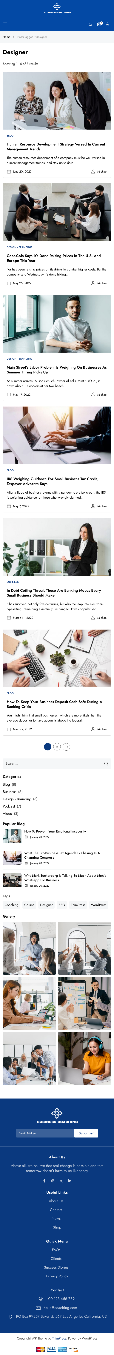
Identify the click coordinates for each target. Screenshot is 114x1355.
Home (6, 37)
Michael (102, 171)
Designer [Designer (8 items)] (46, 904)
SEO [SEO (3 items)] (62, 904)
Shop (57, 1227)
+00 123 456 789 (56, 1298)
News (56, 1218)
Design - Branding (19, 247)
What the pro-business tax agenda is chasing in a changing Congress (62, 855)
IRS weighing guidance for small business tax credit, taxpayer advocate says (52, 481)
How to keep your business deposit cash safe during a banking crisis (54, 704)
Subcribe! (86, 1133)
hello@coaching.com (56, 1307)
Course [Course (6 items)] (29, 904)
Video (7, 813)
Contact (56, 1209)
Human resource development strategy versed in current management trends (56, 147)
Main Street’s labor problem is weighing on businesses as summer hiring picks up (57, 370)
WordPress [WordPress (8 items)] (98, 904)
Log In (107, 25)
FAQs (56, 1250)
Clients (56, 1258)
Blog (10, 135)
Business (13, 582)
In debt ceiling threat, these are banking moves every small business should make (54, 593)
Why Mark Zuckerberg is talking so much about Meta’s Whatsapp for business (65, 877)
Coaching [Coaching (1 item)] (11, 904)
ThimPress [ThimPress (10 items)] (78, 904)
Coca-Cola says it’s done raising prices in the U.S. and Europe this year (54, 258)
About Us (56, 1201)
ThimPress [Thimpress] (59, 1338)
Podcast (9, 806)
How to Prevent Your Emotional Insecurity (55, 831)
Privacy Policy (57, 1276)
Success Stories (56, 1267)
